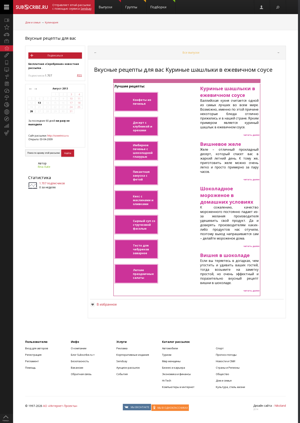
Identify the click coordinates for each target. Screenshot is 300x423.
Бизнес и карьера (173, 367)
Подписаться (55, 55)
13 (39, 103)
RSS (79, 75)
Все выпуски (190, 52)
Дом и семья (32, 22)
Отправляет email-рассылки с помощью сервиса (71, 6)
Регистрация (33, 355)
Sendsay (121, 361)
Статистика (39, 177)
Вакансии (77, 367)
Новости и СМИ (225, 361)
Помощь (30, 367)
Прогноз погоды (226, 355)
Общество (222, 374)
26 (31, 111)
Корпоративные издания (132, 355)
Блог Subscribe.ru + (83, 355)
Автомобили (170, 348)
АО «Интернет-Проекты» (60, 406)
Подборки (162, 4)
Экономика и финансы (176, 374)
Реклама (121, 348)
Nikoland (280, 405)
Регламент (32, 361)
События (122, 374)
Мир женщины (171, 361)
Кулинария (51, 22)
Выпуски (110, 4)
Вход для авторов (36, 348)
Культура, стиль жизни (230, 387)
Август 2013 (60, 88)
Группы (135, 4)
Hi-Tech (166, 380)
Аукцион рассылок (128, 367)
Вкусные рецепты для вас (50, 38)
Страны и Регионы (228, 367)
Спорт (220, 348)
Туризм (166, 355)
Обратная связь (81, 374)
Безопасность (80, 361)
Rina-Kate (44, 167)
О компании (78, 348)
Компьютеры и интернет (178, 387)
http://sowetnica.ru (58, 135)
